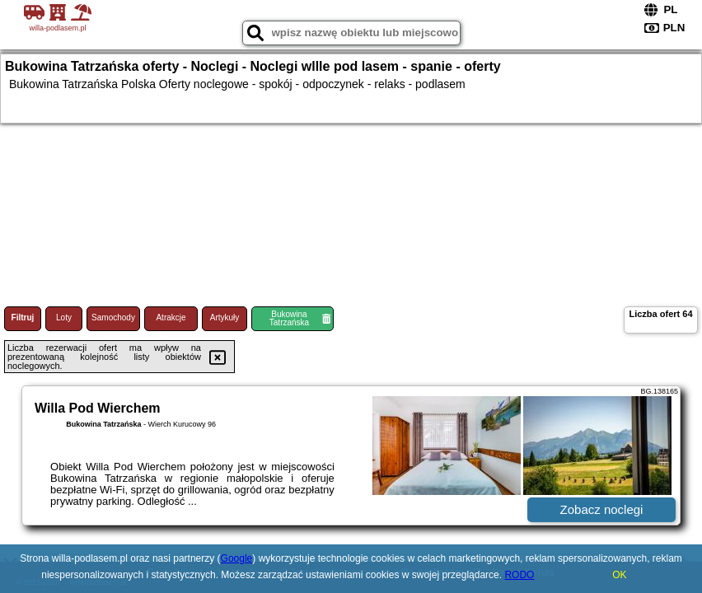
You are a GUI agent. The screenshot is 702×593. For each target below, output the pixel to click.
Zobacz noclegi (602, 509)
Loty (64, 317)
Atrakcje (170, 317)
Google (237, 558)
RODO (519, 575)
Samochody (113, 317)
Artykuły (225, 317)
